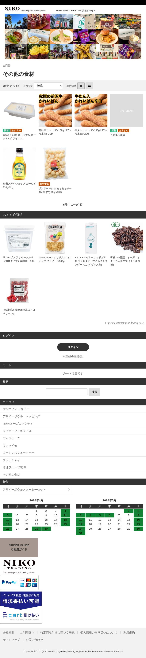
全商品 (6, 65)
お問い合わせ (34, 639)
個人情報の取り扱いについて (98, 632)
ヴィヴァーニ (11, 438)
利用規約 (129, 632)
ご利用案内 (27, 632)
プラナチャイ (11, 460)
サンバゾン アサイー (16, 408)
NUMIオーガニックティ (18, 423)
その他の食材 (11, 474)
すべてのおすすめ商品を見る (126, 323)
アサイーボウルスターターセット (24, 489)
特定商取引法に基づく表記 (57, 632)
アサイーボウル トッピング (21, 416)
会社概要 (8, 632)
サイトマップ (11, 639)
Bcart (120, 651)
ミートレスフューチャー (18, 452)
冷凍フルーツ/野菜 (14, 467)
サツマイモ (10, 445)
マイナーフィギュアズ (17, 430)
